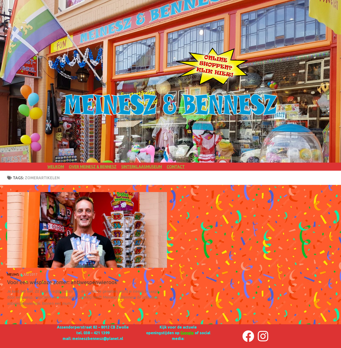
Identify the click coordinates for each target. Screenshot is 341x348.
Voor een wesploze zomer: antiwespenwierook (62, 282)
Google (187, 333)
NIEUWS (13, 274)
